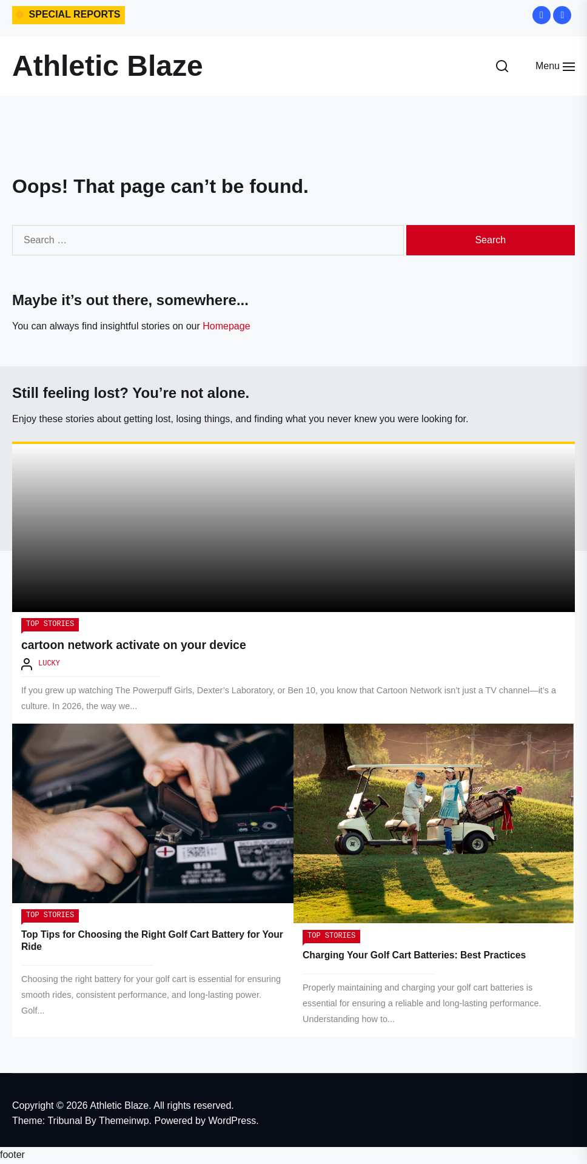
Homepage (226, 326)
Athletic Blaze (107, 66)
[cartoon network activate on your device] (293, 529)
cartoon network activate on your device (137, 646)
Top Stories (50, 626)
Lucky (49, 666)
